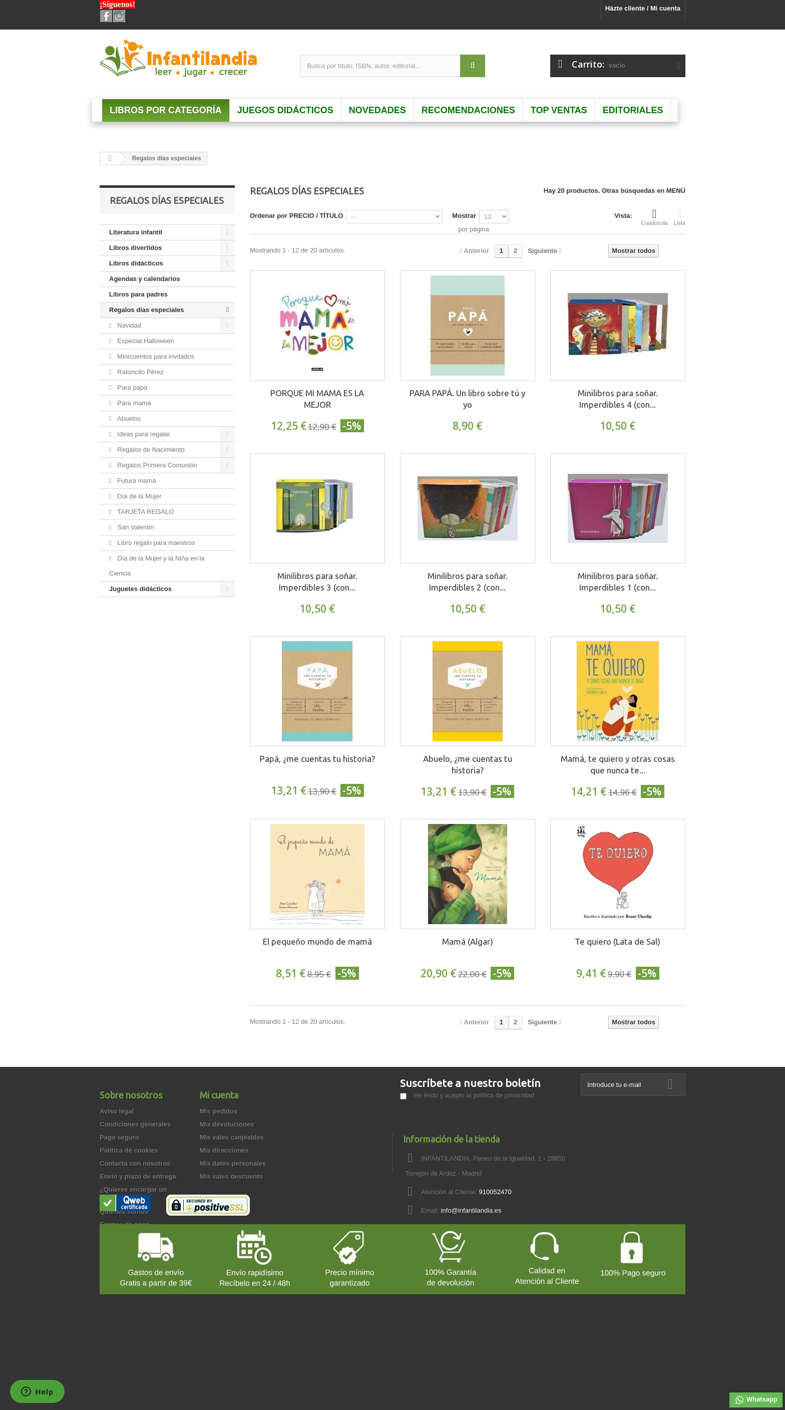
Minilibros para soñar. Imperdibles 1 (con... (618, 581)
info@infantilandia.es (471, 1210)
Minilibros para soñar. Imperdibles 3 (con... (317, 581)
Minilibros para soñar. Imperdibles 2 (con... (468, 581)
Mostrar (464, 215)
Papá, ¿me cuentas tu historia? (317, 758)
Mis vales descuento (231, 1176)
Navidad (128, 325)
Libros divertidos (135, 247)
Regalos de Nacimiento (150, 449)
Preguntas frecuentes (133, 1237)
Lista (679, 217)
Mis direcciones (224, 1150)
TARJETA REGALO (145, 511)
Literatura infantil (135, 232)
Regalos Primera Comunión (156, 465)
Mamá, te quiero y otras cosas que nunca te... (618, 764)
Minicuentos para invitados (155, 356)
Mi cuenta (219, 1095)
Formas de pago (125, 1224)
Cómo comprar (123, 1276)
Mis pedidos (218, 1111)
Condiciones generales (135, 1124)
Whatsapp (755, 1400)
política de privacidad (503, 1095)
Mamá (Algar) (467, 941)
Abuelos (128, 418)
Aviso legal (117, 1111)
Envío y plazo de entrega (138, 1176)
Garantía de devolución (136, 1250)
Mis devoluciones (227, 1124)
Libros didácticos (136, 263)
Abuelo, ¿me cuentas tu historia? (467, 764)
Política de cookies (129, 1150)
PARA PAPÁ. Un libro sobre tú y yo (467, 398)
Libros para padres (138, 294)
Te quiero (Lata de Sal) (617, 941)
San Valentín (135, 527)
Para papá (132, 387)
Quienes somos (124, 1211)
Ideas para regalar (143, 434)
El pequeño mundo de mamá (317, 941)
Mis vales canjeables (232, 1137)
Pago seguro (119, 1137)
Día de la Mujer (139, 496)
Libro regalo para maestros (155, 542)
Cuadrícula (654, 217)
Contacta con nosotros (135, 1163)
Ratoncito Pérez (140, 372)
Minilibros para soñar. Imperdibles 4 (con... (618, 398)
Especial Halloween (145, 341)
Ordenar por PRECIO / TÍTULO (296, 215)
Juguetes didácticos (140, 589)
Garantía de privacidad (135, 1263)
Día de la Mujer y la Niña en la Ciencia (157, 565)
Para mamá (133, 403)
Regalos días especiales (146, 310)
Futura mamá (136, 480)
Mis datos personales (233, 1163)
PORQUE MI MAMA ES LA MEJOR (317, 398)
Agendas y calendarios (144, 279)
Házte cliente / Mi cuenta (642, 8)
